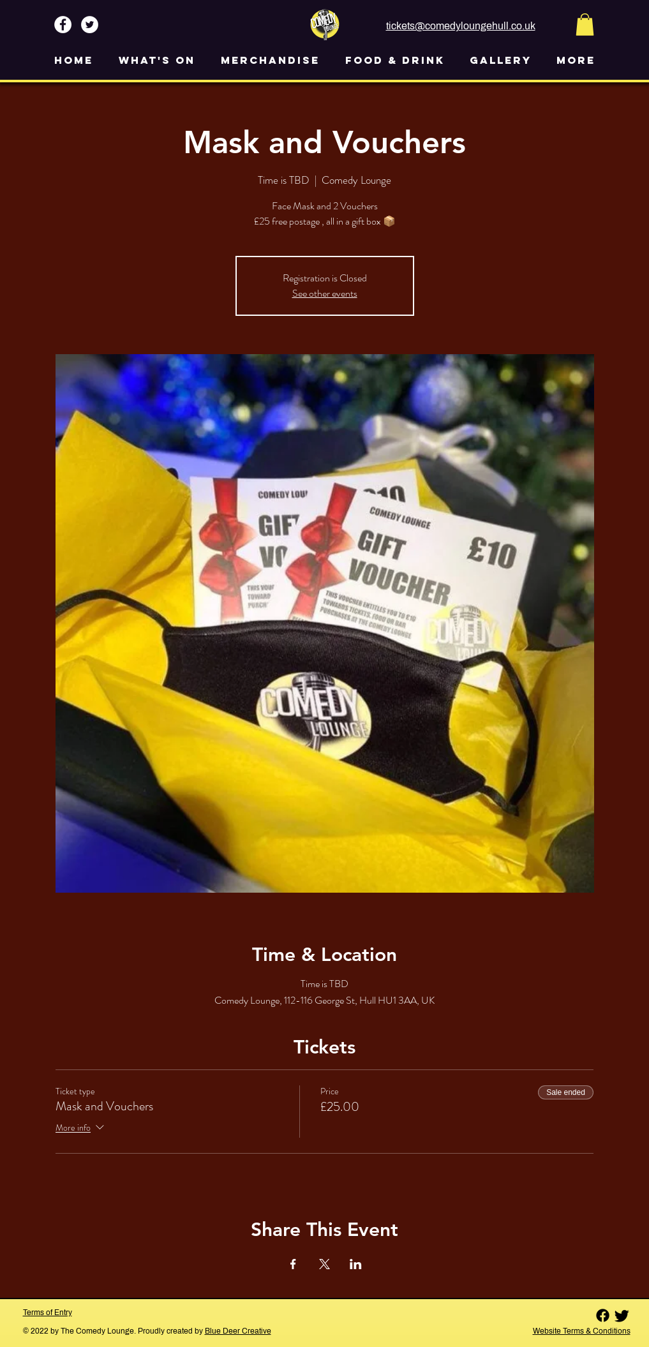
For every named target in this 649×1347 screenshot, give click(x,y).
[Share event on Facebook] (293, 1264)
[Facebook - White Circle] (62, 24)
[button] (585, 24)
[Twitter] (621, 1315)
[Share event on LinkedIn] (356, 1264)
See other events (324, 293)
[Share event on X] (324, 1264)
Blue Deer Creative (238, 1331)
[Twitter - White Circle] (89, 24)
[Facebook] (602, 1315)
